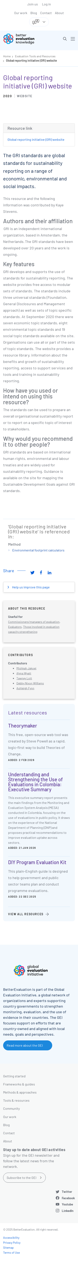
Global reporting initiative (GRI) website (31, 60)
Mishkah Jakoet (26, 668)
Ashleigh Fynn (25, 688)
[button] (65, 39)
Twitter (67, 1191)
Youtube (67, 1204)
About (59, 13)
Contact (46, 13)
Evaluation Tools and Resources (35, 56)
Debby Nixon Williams (30, 683)
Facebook (68, 1198)
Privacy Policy (11, 1242)
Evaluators (15, 626)
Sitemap (8, 1247)
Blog (33, 13)
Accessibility (11, 1237)
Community (11, 1108)
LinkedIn (67, 1211)
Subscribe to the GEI (21, 1178)
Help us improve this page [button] (30, 587)
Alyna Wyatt (23, 673)
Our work (20, 13)
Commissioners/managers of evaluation (33, 621)
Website (24, 96)
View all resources (25, 914)
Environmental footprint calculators (38, 550)
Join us (32, 4)
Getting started (14, 1076)
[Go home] (22, 39)
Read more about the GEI (25, 1045)
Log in (46, 4)
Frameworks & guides (19, 1084)
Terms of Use (11, 1252)
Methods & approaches (20, 1092)
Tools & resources (16, 1100)
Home (7, 56)
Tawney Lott (24, 678)
